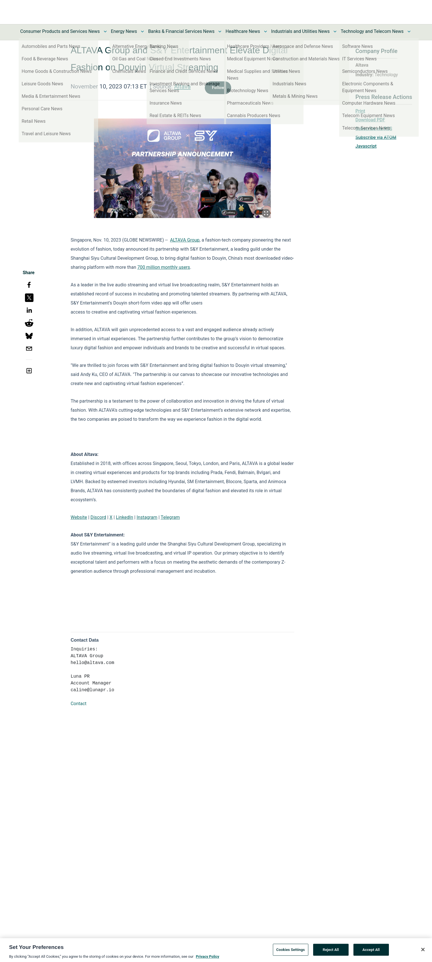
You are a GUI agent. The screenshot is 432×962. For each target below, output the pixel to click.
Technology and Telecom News (372, 31)
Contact (79, 703)
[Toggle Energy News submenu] (142, 31)
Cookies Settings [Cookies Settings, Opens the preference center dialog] (290, 953)
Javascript (365, 146)
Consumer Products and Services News (60, 31)
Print (360, 111)
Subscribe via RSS (373, 128)
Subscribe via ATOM (375, 137)
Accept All (371, 953)
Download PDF (370, 119)
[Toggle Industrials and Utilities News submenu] (335, 31)
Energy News (124, 31)
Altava (182, 86)
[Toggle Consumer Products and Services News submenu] (105, 31)
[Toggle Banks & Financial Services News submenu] (220, 31)
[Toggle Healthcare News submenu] (265, 31)
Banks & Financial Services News (181, 31)
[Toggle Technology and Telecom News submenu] (409, 31)
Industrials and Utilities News (300, 31)
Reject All (331, 953)
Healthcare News (243, 31)
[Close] (423, 953)
